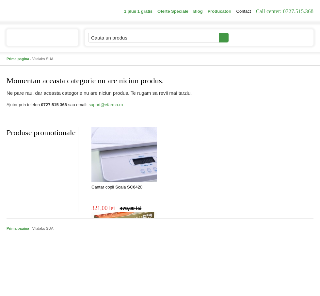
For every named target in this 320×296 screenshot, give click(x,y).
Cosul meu (291, 37)
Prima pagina (18, 59)
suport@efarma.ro (106, 104)
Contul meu (251, 37)
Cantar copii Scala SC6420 (116, 187)
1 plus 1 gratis (138, 11)
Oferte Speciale (172, 11)
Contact (243, 11)
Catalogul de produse (38, 40)
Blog (198, 11)
